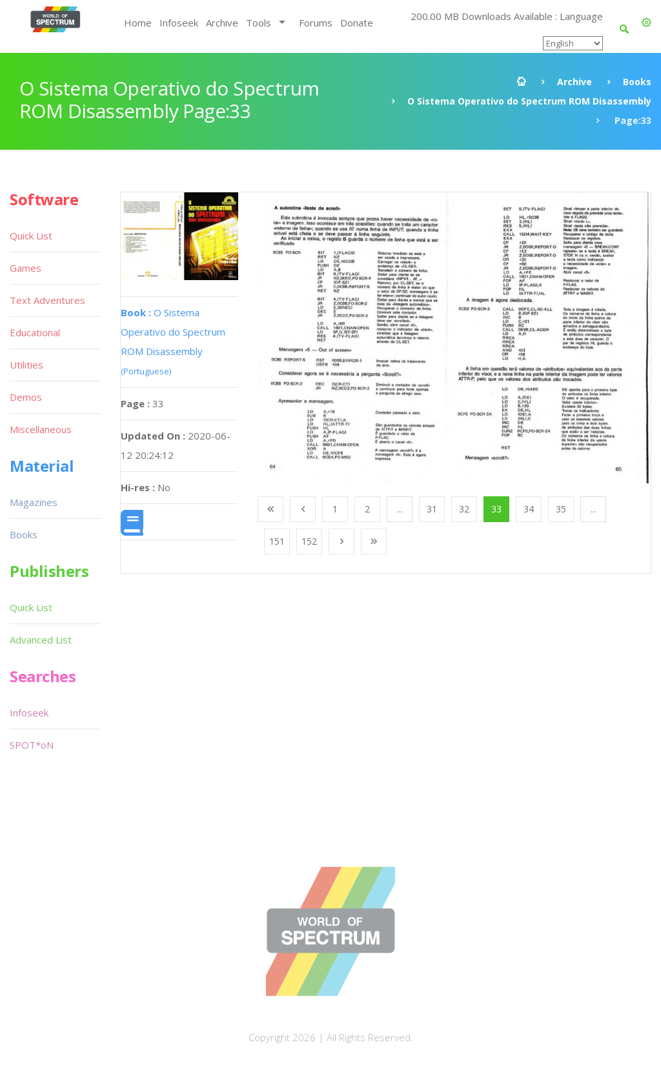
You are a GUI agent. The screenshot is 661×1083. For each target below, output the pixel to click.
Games (25, 267)
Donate (356, 22)
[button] (646, 22)
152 (309, 541)
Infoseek (178, 22)
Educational (35, 332)
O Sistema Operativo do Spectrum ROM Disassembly (529, 101)
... (400, 509)
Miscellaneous (41, 429)
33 (496, 509)
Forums (315, 22)
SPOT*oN (32, 744)
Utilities (26, 364)
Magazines (33, 502)
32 (464, 509)
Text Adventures (47, 300)
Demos (26, 396)
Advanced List (41, 639)
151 (277, 541)
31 (432, 509)
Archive (222, 22)
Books (637, 82)
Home (138, 22)
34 (529, 509)
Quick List (31, 235)
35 (561, 509)
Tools (258, 22)
